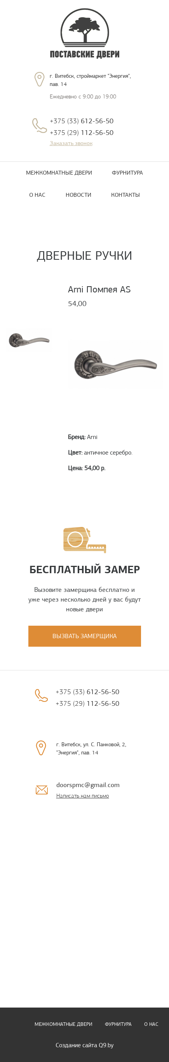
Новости (78, 194)
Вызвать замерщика (84, 636)
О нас (37, 194)
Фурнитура (127, 172)
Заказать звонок (71, 143)
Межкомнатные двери (59, 172)
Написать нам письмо (82, 795)
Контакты (125, 194)
